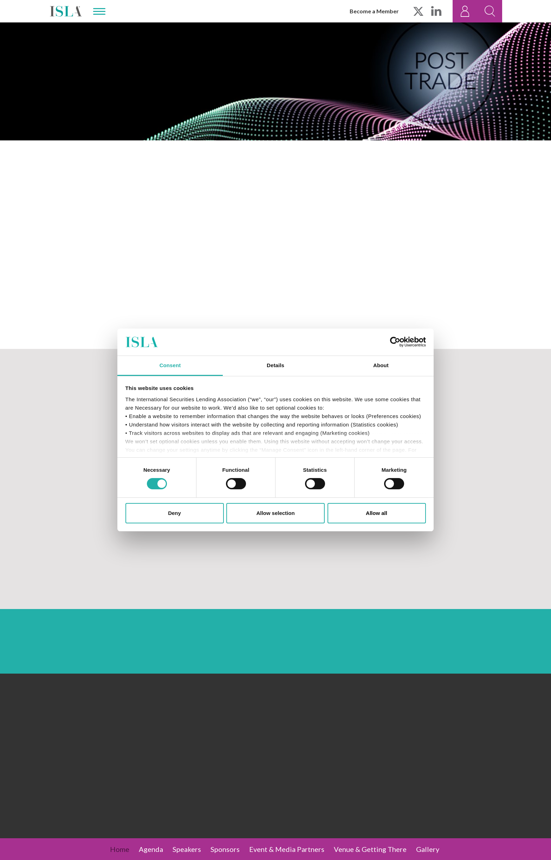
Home (119, 849)
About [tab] (381, 365)
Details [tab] (275, 365)
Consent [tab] (170, 365)
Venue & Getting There (370, 849)
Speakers (187, 849)
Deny (174, 513)
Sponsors (225, 849)
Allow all (376, 513)
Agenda (151, 849)
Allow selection (275, 513)
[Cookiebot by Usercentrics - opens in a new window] (395, 342)
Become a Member (374, 11)
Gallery (427, 849)
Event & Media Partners (286, 849)
